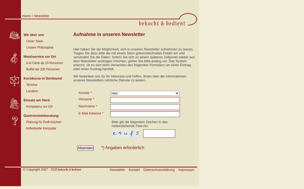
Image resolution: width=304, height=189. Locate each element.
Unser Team (34, 41)
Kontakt (134, 170)
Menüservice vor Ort (40, 57)
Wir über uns (34, 35)
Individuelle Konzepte (41, 128)
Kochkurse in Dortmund (43, 78)
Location (32, 91)
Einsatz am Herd (37, 100)
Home (26, 16)
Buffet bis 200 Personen (43, 69)
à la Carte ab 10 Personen (44, 63)
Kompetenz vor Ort (39, 106)
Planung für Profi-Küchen (43, 122)
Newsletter (41, 16)
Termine (31, 85)
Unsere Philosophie (39, 47)
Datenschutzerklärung (159, 170)
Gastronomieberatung (41, 116)
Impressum (186, 170)
